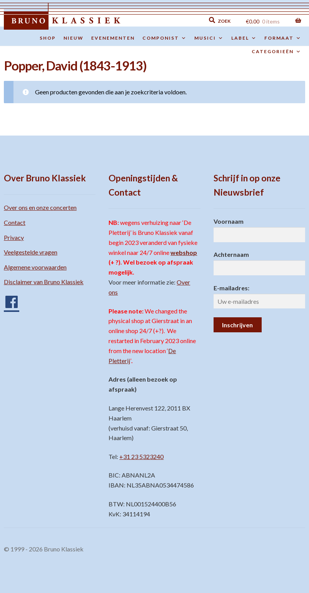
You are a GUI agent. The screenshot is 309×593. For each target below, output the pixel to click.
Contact (14, 222)
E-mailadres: (231, 287)
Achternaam (231, 254)
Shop (48, 38)
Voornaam (229, 221)
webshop (183, 252)
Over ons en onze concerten (40, 207)
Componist (164, 38)
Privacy (14, 237)
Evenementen (113, 38)
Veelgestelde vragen (30, 252)
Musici (209, 38)
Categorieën (276, 51)
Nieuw (73, 38)
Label (244, 38)
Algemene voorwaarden (35, 267)
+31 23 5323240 (141, 456)
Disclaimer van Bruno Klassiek (44, 281)
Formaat (282, 38)
